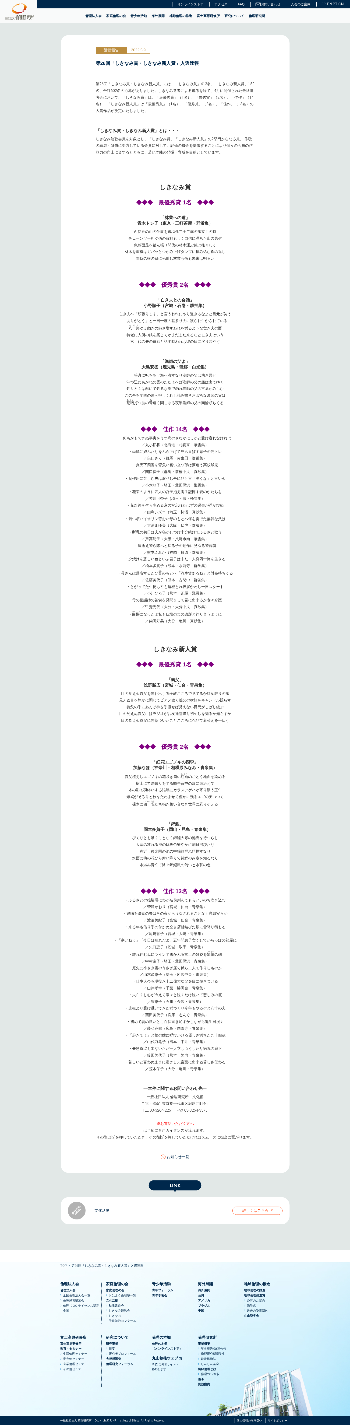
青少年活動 (139, 16)
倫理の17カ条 (210, 1374)
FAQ (241, 4)
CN (340, 4)
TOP (63, 1265)
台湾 (201, 1295)
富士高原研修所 (208, 16)
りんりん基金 (210, 1364)
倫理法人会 (93, 16)
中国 (201, 1310)
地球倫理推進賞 (254, 1295)
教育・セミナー (70, 1348)
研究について (234, 16)
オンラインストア (190, 4)
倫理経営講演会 (73, 1300)
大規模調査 (113, 1359)
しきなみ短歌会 (119, 1310)
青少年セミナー (73, 1359)
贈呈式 (251, 1305)
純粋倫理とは (207, 1369)
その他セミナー (73, 1369)
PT (335, 4)
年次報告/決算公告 (213, 1348)
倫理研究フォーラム (119, 1364)
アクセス (220, 4)
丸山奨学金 (251, 1315)
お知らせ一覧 (175, 1157)
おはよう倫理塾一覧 (122, 1295)
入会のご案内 (301, 4)
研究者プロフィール (122, 1353)
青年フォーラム (162, 1290)
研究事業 (112, 1343)
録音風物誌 (208, 1359)
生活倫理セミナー (75, 1353)
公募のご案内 (256, 1300)
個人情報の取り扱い (249, 1420)
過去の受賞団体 (257, 1310)
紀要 (112, 1348)
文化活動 (112, 1300)
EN (329, 4)
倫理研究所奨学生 (213, 1353)
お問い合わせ (267, 4)
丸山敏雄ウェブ (167, 1358)
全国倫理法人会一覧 (76, 1295)
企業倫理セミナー (75, 1364)
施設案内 (204, 1384)
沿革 (201, 1379)
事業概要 (204, 1343)
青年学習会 (159, 1295)
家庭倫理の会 (116, 16)
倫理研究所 (257, 16)
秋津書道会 (116, 1305)
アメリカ (204, 1300)
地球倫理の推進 (180, 16)
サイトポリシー (277, 1420)
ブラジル (204, 1305)
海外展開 (158, 16)
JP (324, 4)
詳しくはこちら (255, 1210)
